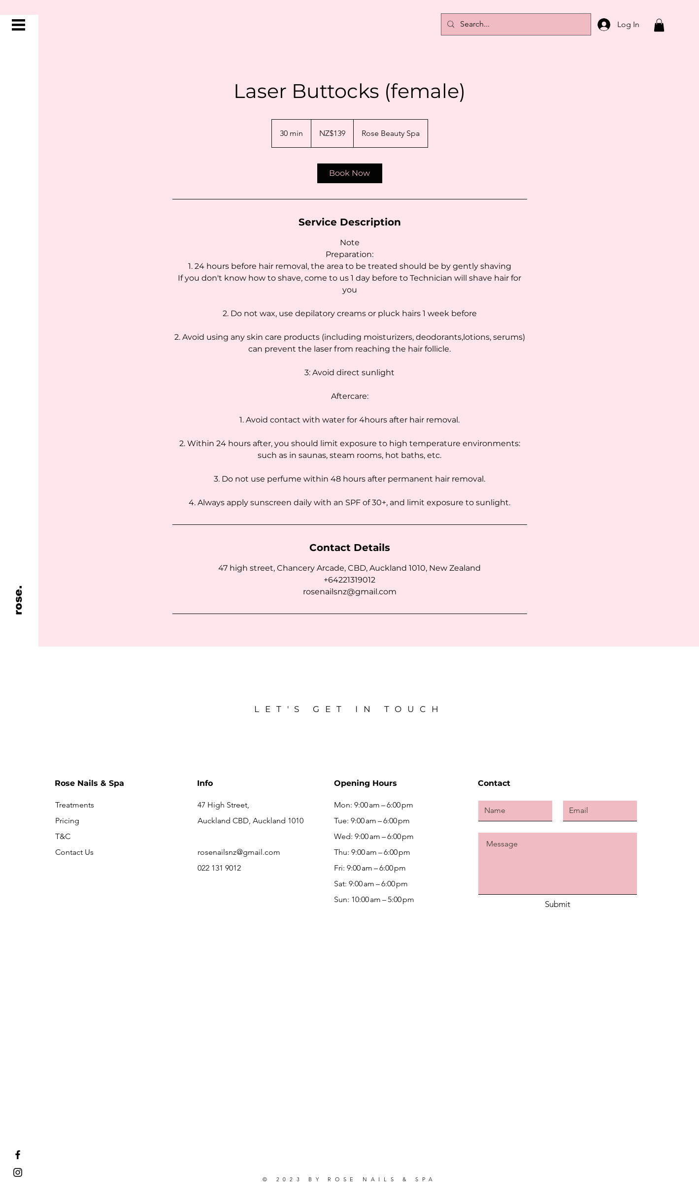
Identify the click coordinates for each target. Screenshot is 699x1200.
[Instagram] (18, 1172)
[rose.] (18, 600)
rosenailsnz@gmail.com (239, 852)
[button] (18, 25)
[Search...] (515, 24)
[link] (349, 173)
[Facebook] (18, 1155)
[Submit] (557, 904)
